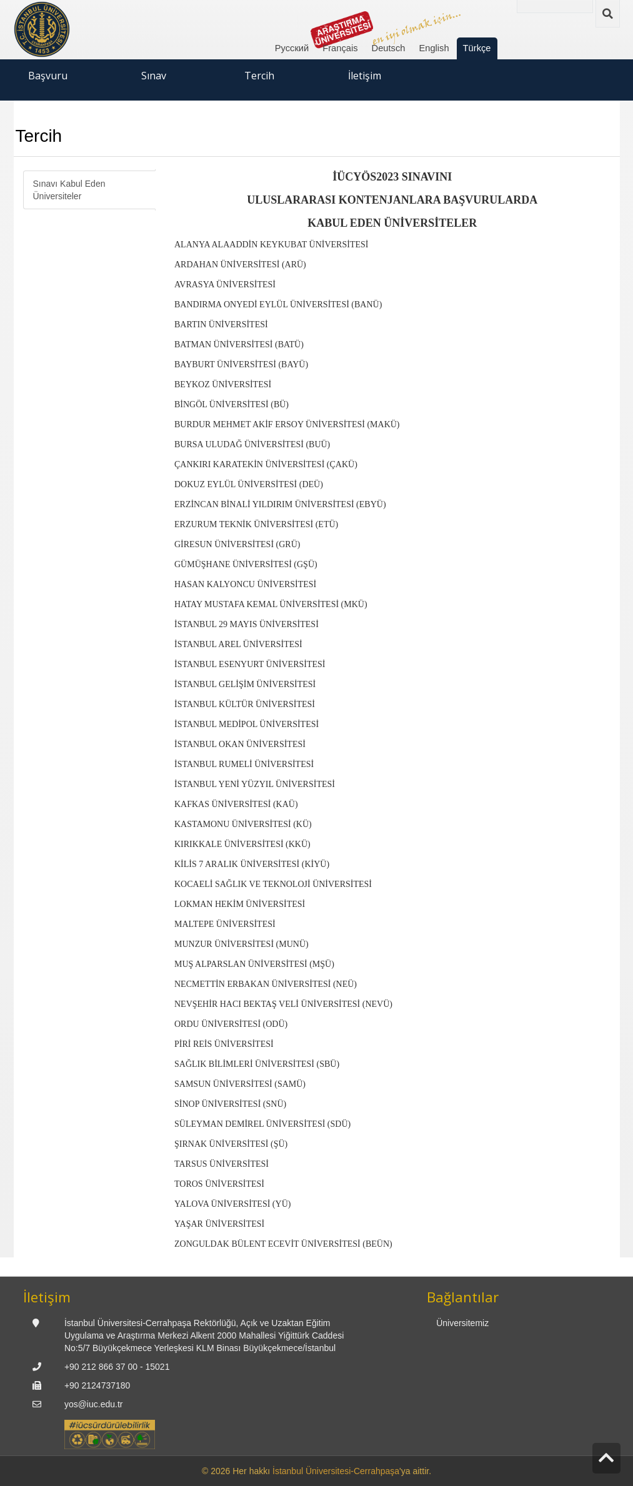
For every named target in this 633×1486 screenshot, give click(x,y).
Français (339, 48)
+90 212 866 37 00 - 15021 (117, 1367)
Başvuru (47, 75)
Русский (292, 48)
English (434, 48)
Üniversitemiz (462, 1323)
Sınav (153, 75)
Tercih (259, 75)
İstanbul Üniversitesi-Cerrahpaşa (335, 1471)
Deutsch (389, 48)
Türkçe (477, 48)
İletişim (364, 75)
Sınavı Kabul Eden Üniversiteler (69, 190)
